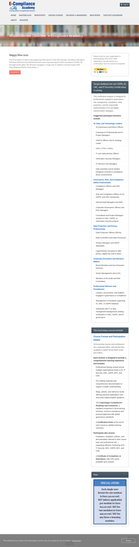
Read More (15, 72)
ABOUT (14, 20)
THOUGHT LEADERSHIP (113, 15)
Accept (128, 540)
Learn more (76, 540)
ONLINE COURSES (55, 15)
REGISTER (24, 20)
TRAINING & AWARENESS (76, 15)
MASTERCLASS (25, 15)
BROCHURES (95, 15)
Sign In (124, 4)
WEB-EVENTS (39, 15)
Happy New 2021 (18, 55)
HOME (13, 15)
